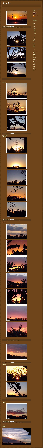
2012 (33, 45)
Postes (16, 27)
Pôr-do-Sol (14, 27)
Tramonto (25, 27)
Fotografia (10, 27)
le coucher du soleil (12, 27)
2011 (33, 46)
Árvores (5, 340)
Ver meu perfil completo (35, 20)
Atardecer (5, 27)
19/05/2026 (3, 426)
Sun (22, 27)
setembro (34, 28)
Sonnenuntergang (21, 27)
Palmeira (34, 62)
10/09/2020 (4, 29)
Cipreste (34, 56)
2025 (33, 23)
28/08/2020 (4, 136)
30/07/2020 (4, 364)
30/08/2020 (4, 82)
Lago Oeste (34, 59)
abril (34, 37)
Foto (8, 27)
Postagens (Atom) (5, 424)
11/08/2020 (4, 343)
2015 (33, 43)
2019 (33, 40)
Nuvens (17, 340)
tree (33, 70)
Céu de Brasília (34, 55)
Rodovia (34, 66)
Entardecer (7, 27)
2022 (33, 25)
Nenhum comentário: (8, 26)
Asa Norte (34, 52)
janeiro (34, 39)
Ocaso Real (6, 3)
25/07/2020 (4, 402)
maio (34, 36)
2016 (33, 42)
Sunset (23, 27)
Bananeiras (8, 340)
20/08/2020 (4, 222)
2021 (33, 26)
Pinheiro (34, 63)
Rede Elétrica (18, 27)
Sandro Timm (34, 19)
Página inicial (34, 10)
